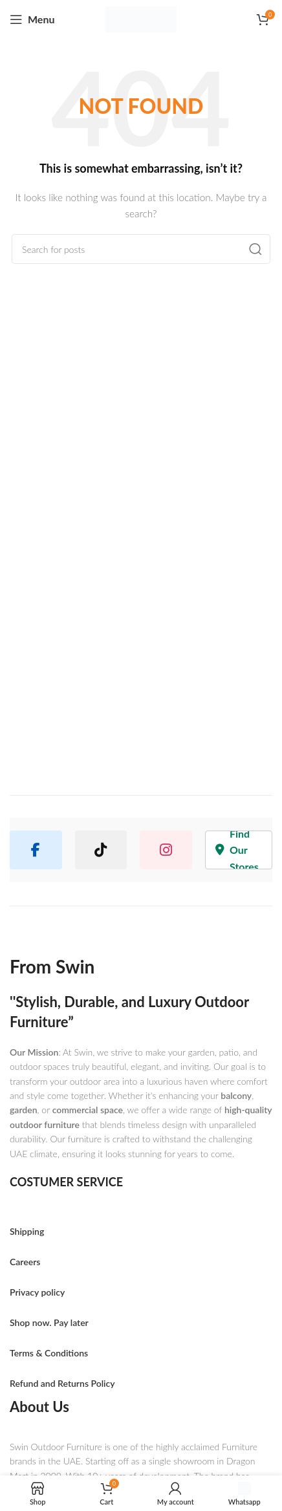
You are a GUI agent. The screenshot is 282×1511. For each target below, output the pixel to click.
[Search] (141, 249)
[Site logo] (141, 19)
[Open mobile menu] (32, 19)
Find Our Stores (237, 850)
